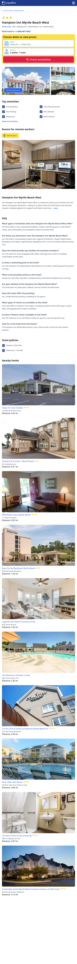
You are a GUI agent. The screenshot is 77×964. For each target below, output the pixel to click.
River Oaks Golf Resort (12, 782)
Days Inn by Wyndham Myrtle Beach (19, 568)
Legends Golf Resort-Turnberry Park (18, 621)
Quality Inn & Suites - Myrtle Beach (18, 461)
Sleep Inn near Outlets (12, 407)
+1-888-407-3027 (23, 31)
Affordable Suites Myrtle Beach (16, 514)
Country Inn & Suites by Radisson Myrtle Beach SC (25, 728)
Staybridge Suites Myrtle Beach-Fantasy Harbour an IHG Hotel (31, 889)
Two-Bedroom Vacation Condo (16, 675)
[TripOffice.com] (9, 2)
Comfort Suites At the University (17, 835)
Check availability (38, 59)
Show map (6, 26)
